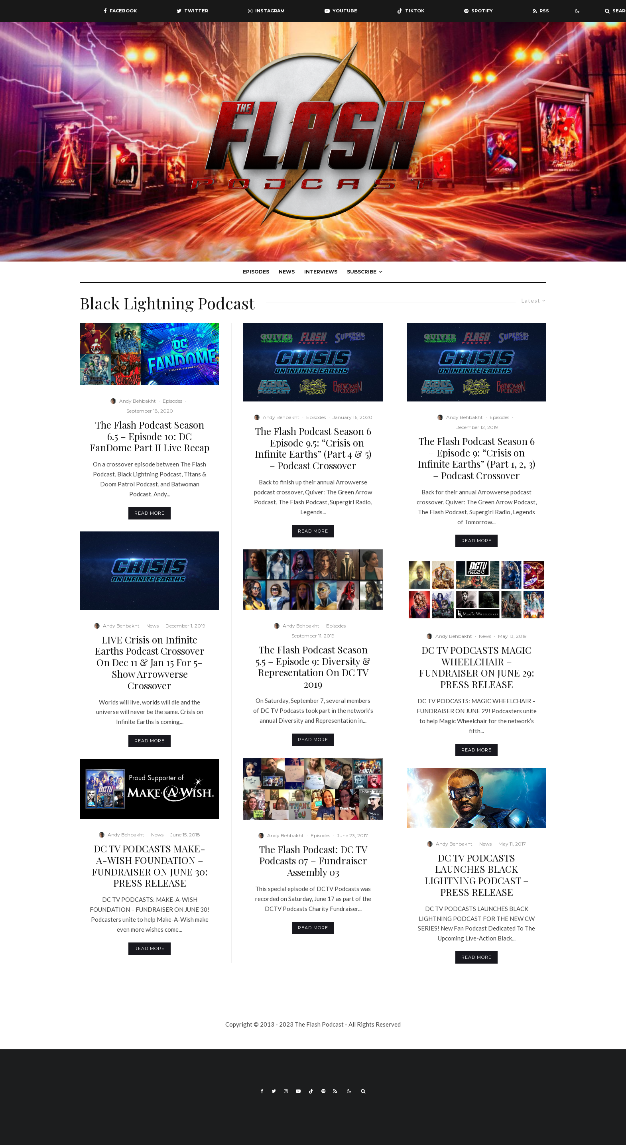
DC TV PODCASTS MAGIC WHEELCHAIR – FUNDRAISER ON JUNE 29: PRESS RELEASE (476, 667)
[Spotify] (478, 11)
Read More (149, 513)
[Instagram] (266, 11)
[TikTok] (410, 11)
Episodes (256, 272)
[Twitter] (192, 11)
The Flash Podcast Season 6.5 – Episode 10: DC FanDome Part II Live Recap (149, 436)
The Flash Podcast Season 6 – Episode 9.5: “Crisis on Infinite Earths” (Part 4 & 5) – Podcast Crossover (313, 448)
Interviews (320, 272)
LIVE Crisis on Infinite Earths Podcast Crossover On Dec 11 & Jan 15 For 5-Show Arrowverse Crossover (150, 662)
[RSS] (541, 11)
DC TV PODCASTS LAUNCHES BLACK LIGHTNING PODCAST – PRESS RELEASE (477, 875)
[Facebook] (120, 11)
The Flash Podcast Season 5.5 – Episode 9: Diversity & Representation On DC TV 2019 (313, 667)
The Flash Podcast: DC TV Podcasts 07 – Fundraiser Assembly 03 (313, 861)
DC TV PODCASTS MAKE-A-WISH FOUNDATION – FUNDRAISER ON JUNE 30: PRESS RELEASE (150, 866)
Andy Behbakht (137, 401)
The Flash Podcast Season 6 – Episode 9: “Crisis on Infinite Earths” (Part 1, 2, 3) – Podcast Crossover (476, 458)
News (287, 272)
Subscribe (361, 272)
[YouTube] (341, 11)
